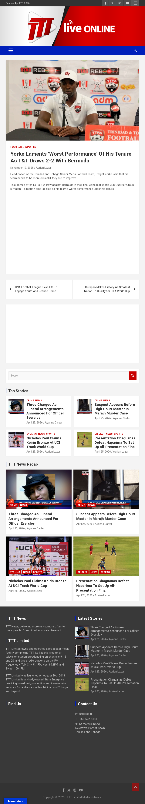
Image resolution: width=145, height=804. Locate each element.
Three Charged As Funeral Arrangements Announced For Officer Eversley (45, 411)
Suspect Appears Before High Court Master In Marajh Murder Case (115, 408)
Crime (30, 400)
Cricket (100, 434)
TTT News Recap (23, 464)
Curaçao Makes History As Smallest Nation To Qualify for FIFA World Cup (107, 289)
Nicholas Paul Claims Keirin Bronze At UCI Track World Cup (43, 442)
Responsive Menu (135, 3)
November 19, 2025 (22, 167)
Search (133, 375)
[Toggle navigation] (11, 50)
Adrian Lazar (43, 167)
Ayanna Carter (53, 422)
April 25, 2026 (34, 422)
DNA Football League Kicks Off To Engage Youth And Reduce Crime (36, 289)
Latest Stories (90, 618)
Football (17, 146)
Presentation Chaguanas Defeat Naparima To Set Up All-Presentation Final (115, 442)
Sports (30, 146)
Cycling (31, 434)
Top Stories (18, 391)
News (38, 400)
